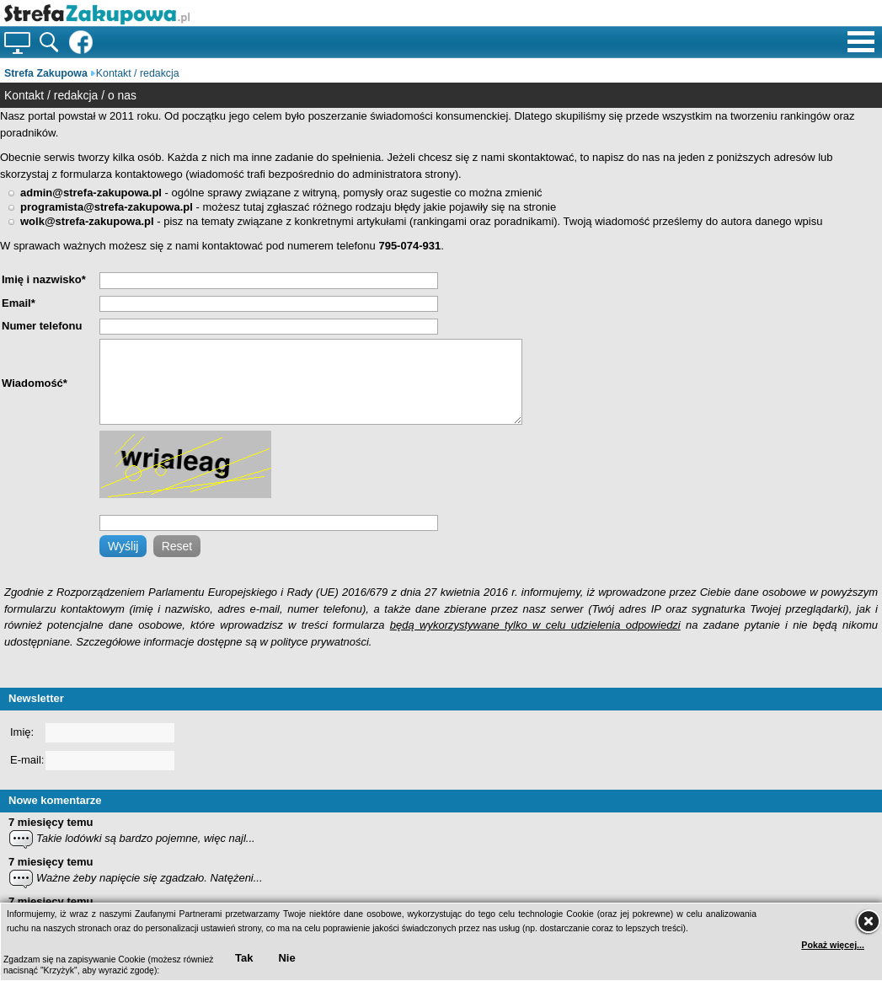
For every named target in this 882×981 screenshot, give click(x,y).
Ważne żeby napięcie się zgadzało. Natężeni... (149, 877)
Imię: (22, 732)
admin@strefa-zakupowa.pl (91, 192)
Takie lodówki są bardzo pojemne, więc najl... (145, 838)
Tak (244, 958)
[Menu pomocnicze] (861, 37)
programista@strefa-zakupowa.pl (106, 207)
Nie (286, 958)
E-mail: (27, 759)
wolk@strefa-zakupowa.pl (87, 221)
